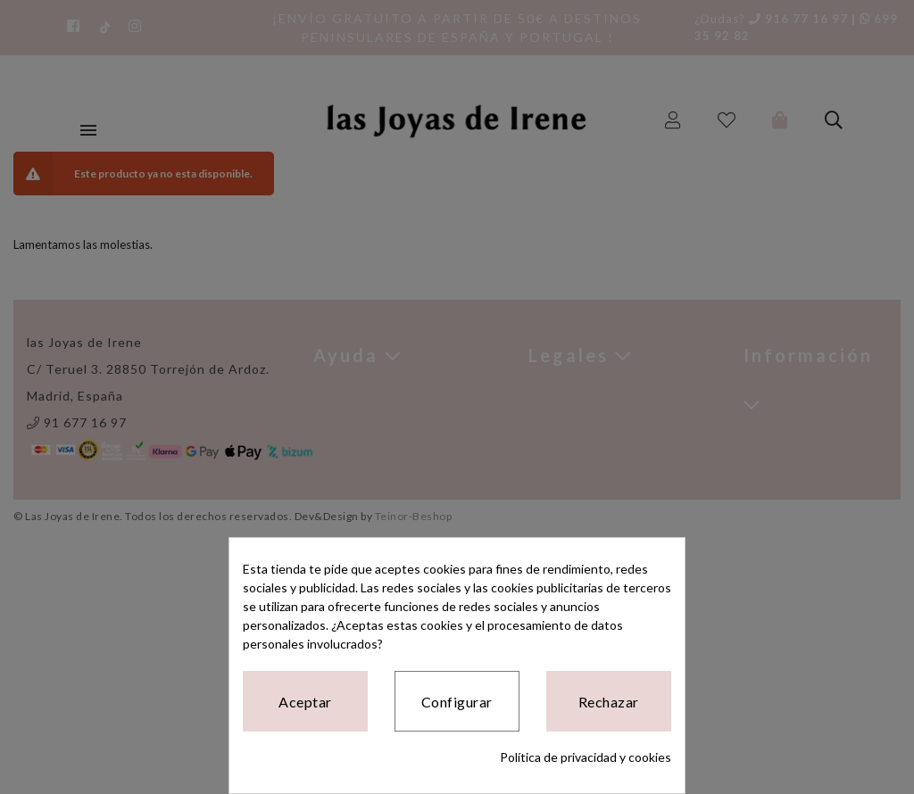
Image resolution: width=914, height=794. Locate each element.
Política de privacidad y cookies (585, 757)
